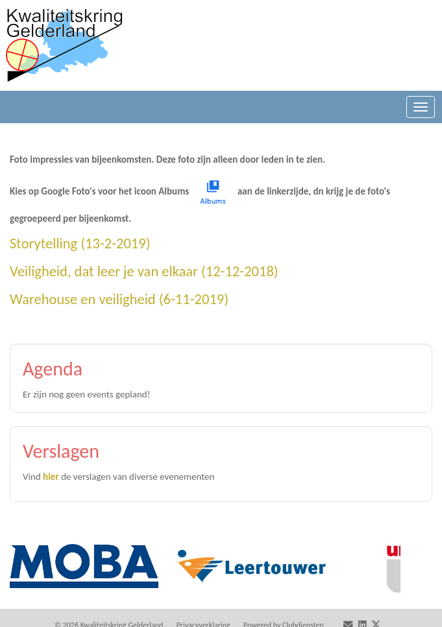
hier (51, 476)
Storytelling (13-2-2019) (80, 243)
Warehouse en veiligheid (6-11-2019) (119, 299)
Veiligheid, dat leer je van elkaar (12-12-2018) (144, 271)
